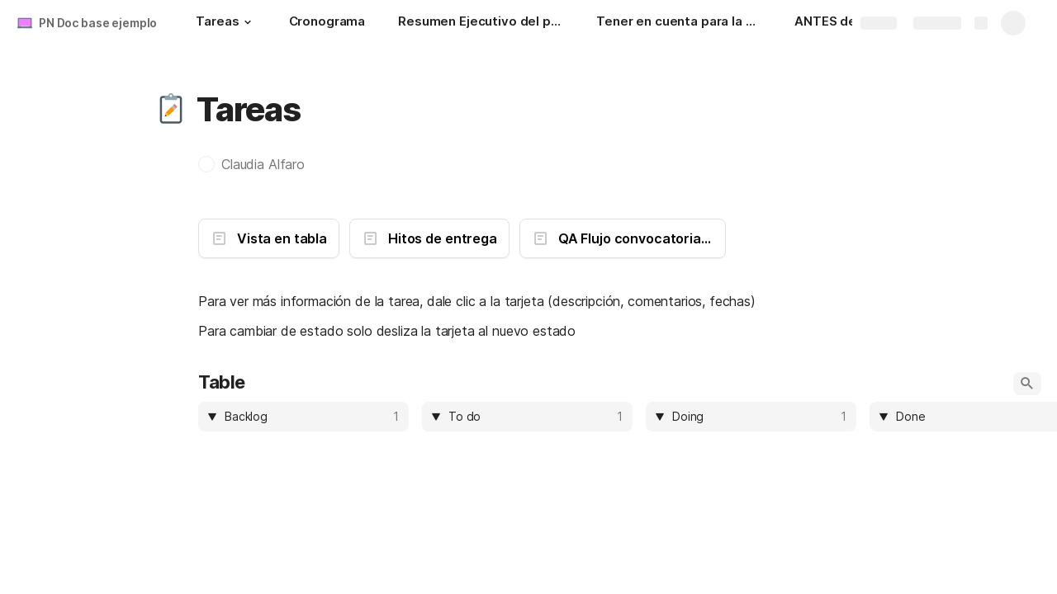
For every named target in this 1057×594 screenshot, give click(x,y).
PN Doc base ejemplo (98, 23)
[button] (247, 22)
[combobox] (306, 416)
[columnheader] (303, 416)
